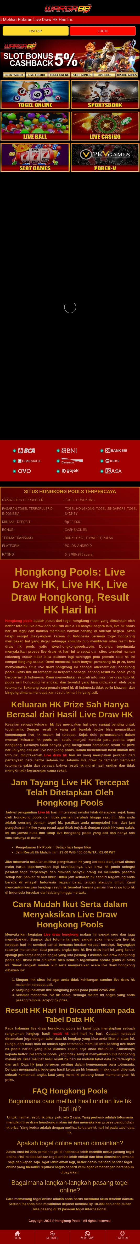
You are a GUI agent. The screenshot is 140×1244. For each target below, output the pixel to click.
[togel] (35, 94)
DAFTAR (36, 31)
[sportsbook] (35, 126)
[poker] (35, 157)
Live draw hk (55, 755)
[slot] (105, 94)
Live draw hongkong (61, 934)
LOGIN (103, 31)
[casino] (105, 126)
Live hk (44, 812)
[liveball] (105, 157)
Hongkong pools (18, 621)
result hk (61, 1034)
